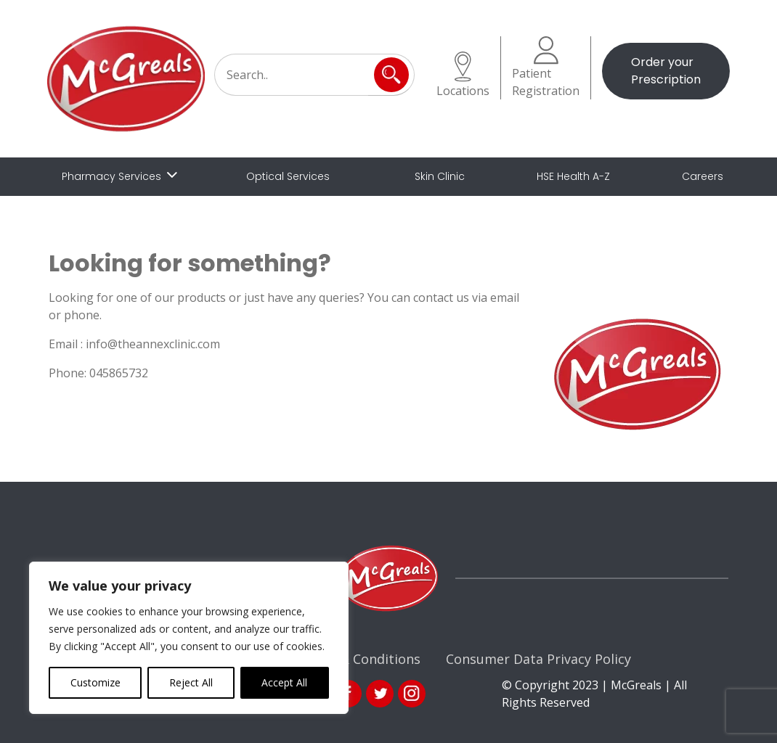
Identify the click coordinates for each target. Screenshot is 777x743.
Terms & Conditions (358, 659)
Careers (702, 176)
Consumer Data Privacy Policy (538, 659)
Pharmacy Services (111, 176)
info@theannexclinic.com (153, 344)
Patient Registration (545, 67)
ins (412, 693)
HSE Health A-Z (573, 176)
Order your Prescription (666, 71)
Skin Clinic (440, 176)
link (380, 693)
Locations (462, 75)
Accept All (284, 682)
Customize (95, 682)
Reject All (191, 682)
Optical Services (288, 176)
